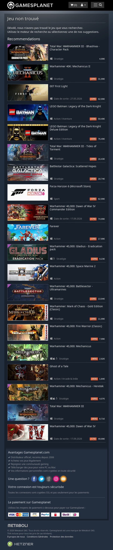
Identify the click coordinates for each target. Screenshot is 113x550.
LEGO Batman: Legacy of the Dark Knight (75, 106)
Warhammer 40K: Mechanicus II (70, 66)
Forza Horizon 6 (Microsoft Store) (70, 186)
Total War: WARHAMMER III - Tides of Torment (73, 147)
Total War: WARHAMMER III (67, 406)
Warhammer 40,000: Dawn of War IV (72, 426)
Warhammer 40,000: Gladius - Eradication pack (76, 247)
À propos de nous (16, 536)
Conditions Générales (37, 536)
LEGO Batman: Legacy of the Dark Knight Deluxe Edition (75, 127)
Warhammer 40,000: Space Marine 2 (73, 266)
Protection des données (61, 536)
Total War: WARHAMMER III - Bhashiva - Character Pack (74, 47)
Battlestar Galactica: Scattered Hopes (73, 166)
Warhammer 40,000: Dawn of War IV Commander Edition (72, 207)
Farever (54, 226)
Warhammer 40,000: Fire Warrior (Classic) (76, 326)
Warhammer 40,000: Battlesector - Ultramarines (71, 287)
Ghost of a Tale (59, 366)
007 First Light (59, 86)
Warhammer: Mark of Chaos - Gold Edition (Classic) (76, 307)
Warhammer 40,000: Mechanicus (70, 346)
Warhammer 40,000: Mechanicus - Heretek (76, 386)
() (73, 5)
